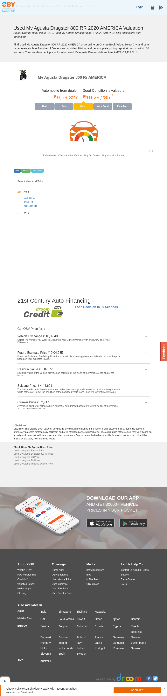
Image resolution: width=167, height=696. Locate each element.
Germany (118, 637)
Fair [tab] (64, 106)
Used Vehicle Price (61, 579)
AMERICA (29, 198)
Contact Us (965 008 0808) (135, 570)
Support (125, 574)
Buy (17, 171)
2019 (26, 213)
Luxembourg (138, 642)
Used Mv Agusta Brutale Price (29, 450)
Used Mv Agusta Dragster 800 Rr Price (33, 453)
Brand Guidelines (95, 570)
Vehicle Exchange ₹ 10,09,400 (82, 339)
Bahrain (135, 619)
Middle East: (25, 618)
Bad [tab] (44, 106)
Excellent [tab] (122, 106)
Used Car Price (60, 584)
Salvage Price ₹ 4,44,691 (82, 389)
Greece (135, 637)
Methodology (24, 588)
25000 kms (37, 171)
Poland (81, 648)
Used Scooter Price (62, 593)
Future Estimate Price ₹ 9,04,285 (82, 356)
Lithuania (118, 642)
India (43, 611)
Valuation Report (26, 584)
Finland (81, 637)
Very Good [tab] (102, 106)
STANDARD (30, 206)
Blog (89, 574)
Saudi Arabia (66, 619)
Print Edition (58, 570)
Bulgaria (82, 626)
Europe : (23, 625)
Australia (45, 661)
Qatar (116, 619)
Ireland (63, 642)
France (99, 637)
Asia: (20, 610)
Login (141, 7)
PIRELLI (28, 202)
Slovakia (136, 648)
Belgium (63, 626)
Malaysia (100, 611)
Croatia (99, 626)
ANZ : (21, 660)
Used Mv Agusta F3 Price (27, 457)
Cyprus (117, 626)
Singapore (65, 611)
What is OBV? (24, 570)
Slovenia (45, 653)
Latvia (98, 642)
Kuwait (81, 619)
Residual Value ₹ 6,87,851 (82, 372)
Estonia (63, 637)
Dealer (26, 171)
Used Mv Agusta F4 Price (27, 460)
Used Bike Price (60, 588)
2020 (26, 192)
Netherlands (66, 648)
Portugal (100, 648)
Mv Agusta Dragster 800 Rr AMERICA (72, 77)
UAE (43, 619)
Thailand (82, 611)
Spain (62, 653)
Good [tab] (83, 106)
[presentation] (44, 106)
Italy (79, 642)
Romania (118, 648)
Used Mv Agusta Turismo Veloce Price (33, 463)
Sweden (82, 653)
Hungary (45, 642)
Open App (137, 690)
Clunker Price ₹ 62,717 (82, 405)
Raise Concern (128, 579)
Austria (44, 626)
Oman (98, 619)
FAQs (124, 584)
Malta (43, 648)
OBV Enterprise (60, 574)
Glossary (22, 593)
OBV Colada (93, 584)
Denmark (46, 637)
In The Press (93, 579)
